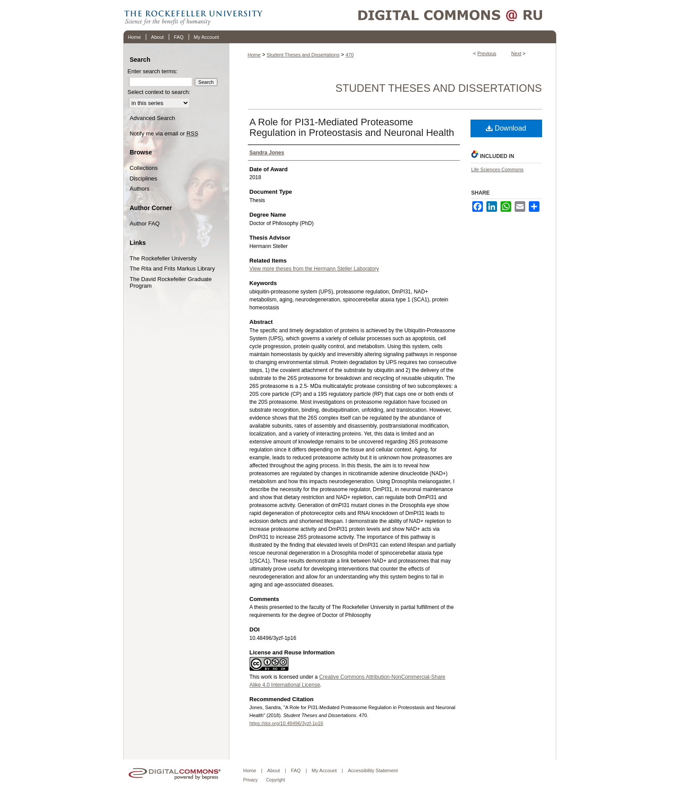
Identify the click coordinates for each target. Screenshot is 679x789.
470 (349, 54)
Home (254, 54)
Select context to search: (159, 92)
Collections (144, 168)
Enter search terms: (153, 71)
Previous (487, 53)
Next (516, 53)
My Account (324, 770)
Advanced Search (152, 118)
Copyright (275, 780)
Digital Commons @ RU (410, 15)
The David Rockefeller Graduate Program (171, 282)
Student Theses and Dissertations (303, 54)
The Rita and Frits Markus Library (172, 268)
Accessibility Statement (373, 770)
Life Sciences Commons (497, 169)
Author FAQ (145, 223)
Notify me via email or (164, 133)
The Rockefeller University (163, 258)
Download (506, 128)
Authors (140, 188)
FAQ (296, 770)
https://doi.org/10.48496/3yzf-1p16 (286, 723)
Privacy (250, 780)
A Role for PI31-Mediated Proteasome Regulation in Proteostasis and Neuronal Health (352, 127)
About (273, 770)
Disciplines (143, 178)
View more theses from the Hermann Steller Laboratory (314, 269)
